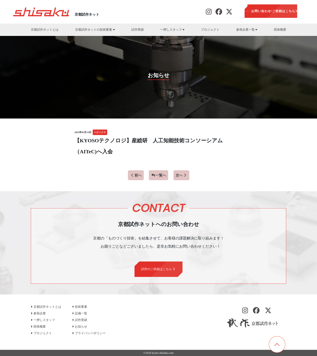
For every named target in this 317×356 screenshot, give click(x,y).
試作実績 (137, 29)
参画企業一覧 (246, 29)
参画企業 (38, 313)
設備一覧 (79, 313)
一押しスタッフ (172, 29)
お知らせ (79, 326)
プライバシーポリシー (89, 333)
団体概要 (280, 29)
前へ (136, 175)
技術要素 (79, 306)
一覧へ (158, 175)
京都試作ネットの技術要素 (95, 29)
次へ (181, 175)
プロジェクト (210, 29)
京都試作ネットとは (45, 29)
